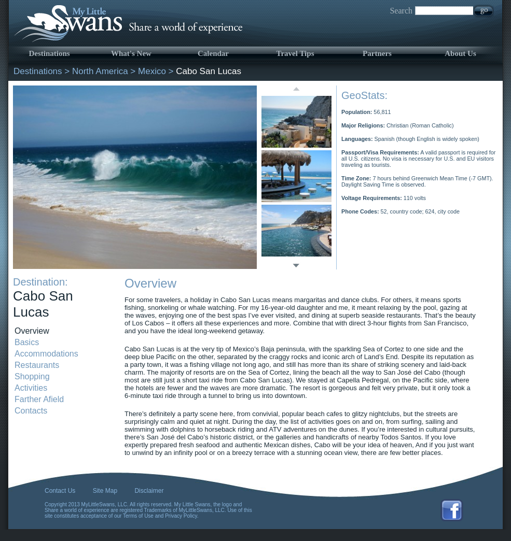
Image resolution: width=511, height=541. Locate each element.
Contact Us (60, 490)
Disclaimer (148, 490)
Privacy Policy (181, 516)
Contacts (31, 410)
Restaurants (37, 365)
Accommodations (46, 353)
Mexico (152, 71)
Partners (377, 53)
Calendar (213, 53)
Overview (32, 330)
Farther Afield (39, 399)
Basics (27, 342)
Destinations (49, 53)
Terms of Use (138, 516)
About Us (460, 53)
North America (100, 71)
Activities (31, 387)
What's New (131, 53)
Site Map (105, 490)
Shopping (32, 376)
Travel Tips (295, 53)
